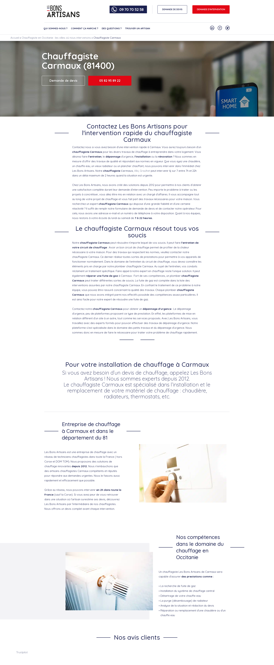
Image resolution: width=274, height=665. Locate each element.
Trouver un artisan (137, 28)
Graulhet (145, 170)
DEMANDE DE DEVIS (172, 9)
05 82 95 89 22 (109, 81)
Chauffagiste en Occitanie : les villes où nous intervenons (56, 37)
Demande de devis (63, 81)
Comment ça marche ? (84, 28)
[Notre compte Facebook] (220, 28)
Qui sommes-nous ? (55, 28)
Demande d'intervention (211, 9)
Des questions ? (112, 28)
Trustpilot (22, 652)
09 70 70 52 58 (131, 9)
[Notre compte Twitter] (227, 28)
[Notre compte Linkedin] (212, 28)
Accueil (14, 37)
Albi (136, 170)
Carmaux (127, 170)
